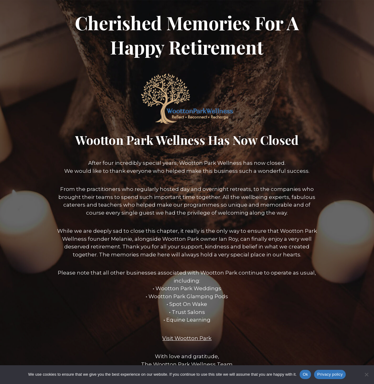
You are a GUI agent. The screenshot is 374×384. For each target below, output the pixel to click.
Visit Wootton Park (186, 338)
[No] (366, 374)
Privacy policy (330, 374)
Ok (305, 374)
